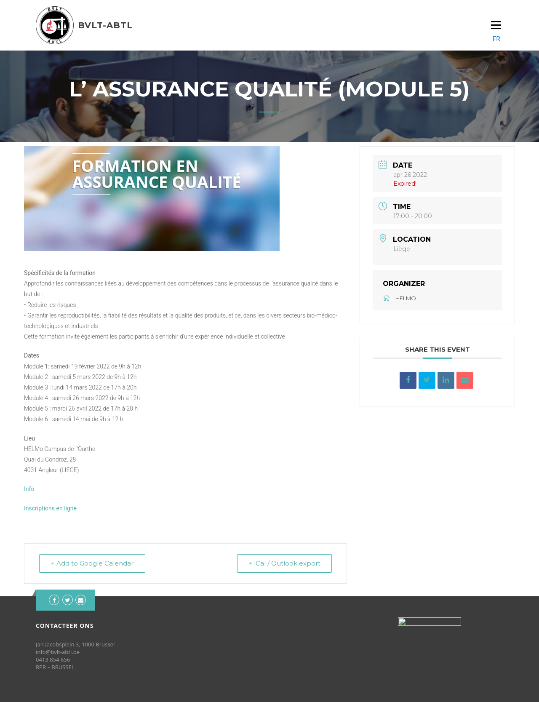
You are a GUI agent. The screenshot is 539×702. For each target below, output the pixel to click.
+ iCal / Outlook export (284, 563)
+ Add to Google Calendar (92, 563)
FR (496, 38)
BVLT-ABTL (105, 25)
